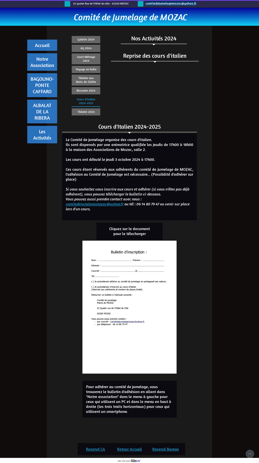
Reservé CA (95, 449)
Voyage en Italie (86, 69)
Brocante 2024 (86, 90)
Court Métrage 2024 (86, 58)
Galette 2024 (85, 39)
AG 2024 (86, 48)
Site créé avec (130, 461)
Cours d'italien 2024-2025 (86, 101)
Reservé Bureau (165, 449)
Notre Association (42, 62)
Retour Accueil (129, 449)
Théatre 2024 (86, 111)
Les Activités (42, 134)
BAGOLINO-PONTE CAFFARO (42, 85)
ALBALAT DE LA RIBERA (42, 111)
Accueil (42, 45)
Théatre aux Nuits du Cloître (86, 79)
